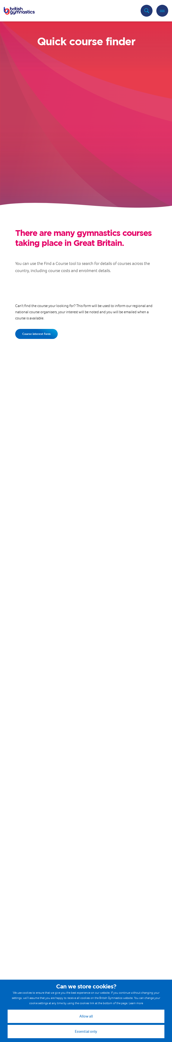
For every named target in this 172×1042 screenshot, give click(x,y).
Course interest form (36, 334)
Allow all (86, 1016)
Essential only (86, 1031)
